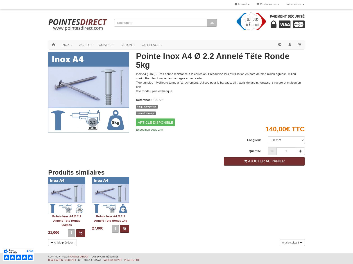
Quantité (255, 151)
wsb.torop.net (113, 260)
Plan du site (132, 260)
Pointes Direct (78, 256)
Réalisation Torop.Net (62, 260)
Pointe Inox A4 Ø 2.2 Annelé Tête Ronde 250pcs (66, 221)
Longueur (254, 140)
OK (212, 23)
